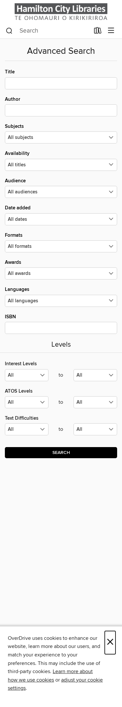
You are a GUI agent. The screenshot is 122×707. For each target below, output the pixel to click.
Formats (61, 242)
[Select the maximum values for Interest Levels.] (95, 375)
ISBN (61, 324)
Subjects (61, 133)
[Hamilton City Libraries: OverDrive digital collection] (61, 11)
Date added (61, 215)
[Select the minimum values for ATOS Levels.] (26, 402)
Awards (61, 269)
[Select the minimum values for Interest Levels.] (26, 375)
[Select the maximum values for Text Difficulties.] (95, 429)
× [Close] (110, 642)
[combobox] (48, 31)
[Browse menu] (111, 30)
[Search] (9, 31)
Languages (61, 296)
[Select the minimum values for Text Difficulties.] (26, 429)
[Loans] (98, 32)
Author (61, 106)
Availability (61, 160)
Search (61, 453)
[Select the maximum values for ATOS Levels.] (95, 402)
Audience (61, 188)
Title (61, 79)
